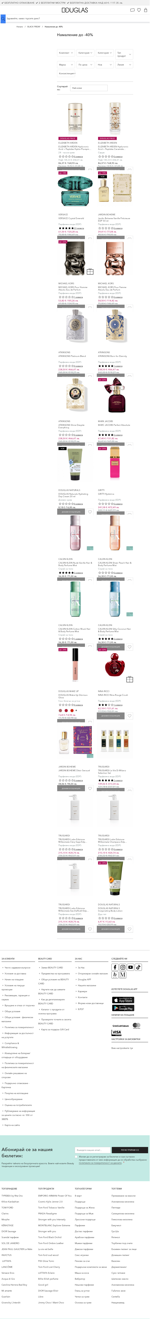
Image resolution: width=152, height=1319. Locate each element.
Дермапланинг (119, 1267)
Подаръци (80, 1201)
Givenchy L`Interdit (11, 1302)
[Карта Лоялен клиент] (132, 10)
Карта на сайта (12, 1125)
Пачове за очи (82, 1261)
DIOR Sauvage (9, 1231)
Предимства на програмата (55, 973)
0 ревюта (78, 156)
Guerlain (6, 1296)
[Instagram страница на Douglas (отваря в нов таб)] (122, 967)
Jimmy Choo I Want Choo (51, 1302)
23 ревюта (79, 228)
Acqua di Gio (8, 1278)
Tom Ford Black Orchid (49, 1237)
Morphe (6, 1219)
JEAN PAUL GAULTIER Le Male (17, 1249)
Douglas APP (84, 979)
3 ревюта (78, 573)
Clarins (5, 1213)
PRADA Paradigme (47, 1213)
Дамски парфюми (84, 1249)
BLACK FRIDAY (33, 26)
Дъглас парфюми (84, 1231)
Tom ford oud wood (48, 1255)
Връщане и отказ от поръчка (19, 1005)
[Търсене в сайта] (75, 18)
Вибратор (80, 1278)
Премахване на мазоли (123, 1195)
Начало (20, 26)
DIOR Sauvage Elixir (48, 1290)
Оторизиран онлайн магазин (93, 973)
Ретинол (115, 1237)
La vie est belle (45, 1249)
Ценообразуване (13, 1099)
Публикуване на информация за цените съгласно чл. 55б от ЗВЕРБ (18, 1115)
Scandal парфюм (10, 1237)
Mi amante (7, 1290)
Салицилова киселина (122, 1213)
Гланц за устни (82, 1290)
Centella (115, 1296)
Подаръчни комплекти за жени (91, 1267)
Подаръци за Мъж (84, 1213)
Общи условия (12, 1011)
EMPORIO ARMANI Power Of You (55, 1195)
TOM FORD (7, 1207)
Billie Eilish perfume (48, 1278)
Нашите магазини (87, 985)
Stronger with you (47, 1231)
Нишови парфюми (84, 1284)
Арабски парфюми (84, 1237)
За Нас (81, 967)
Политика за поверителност (19, 1027)
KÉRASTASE (7, 1225)
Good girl (43, 1284)
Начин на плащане (14, 979)
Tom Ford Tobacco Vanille (51, 1207)
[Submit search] (3, 19)
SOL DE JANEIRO (10, 1243)
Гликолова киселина (121, 1219)
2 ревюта (118, 435)
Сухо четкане (118, 1273)
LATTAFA (6, 1261)
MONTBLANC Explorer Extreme (54, 1225)
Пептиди (115, 1207)
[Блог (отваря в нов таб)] (114, 975)
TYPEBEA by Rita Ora (12, 1195)
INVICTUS (7, 1255)
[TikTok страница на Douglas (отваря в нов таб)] (138, 967)
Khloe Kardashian (10, 1201)
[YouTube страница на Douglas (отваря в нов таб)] (130, 967)
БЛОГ (81, 1009)
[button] (66, 52)
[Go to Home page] (75, 10)
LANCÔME (7, 1267)
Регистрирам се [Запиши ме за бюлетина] (132, 1150)
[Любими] (139, 10)
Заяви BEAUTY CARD (52, 967)
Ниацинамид (117, 1302)
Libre (40, 1296)
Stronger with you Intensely (51, 1219)
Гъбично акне (118, 1290)
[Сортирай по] (89, 88)
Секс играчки (82, 1255)
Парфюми (80, 1225)
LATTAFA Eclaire (46, 1273)
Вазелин (115, 1261)
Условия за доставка (15, 973)
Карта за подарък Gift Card (55, 1029)
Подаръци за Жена (84, 1207)
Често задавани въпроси (17, 967)
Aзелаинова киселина (122, 1201)
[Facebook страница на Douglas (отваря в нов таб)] (114, 967)
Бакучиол (116, 1225)
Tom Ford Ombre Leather (51, 1243)
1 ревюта (78, 297)
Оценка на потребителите (18, 1105)
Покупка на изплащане (16, 1093)
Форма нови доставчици (91, 1003)
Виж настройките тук (122, 1048)
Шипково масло (119, 1278)
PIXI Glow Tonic (46, 1261)
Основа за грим (83, 1302)
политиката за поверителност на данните (100, 1163)
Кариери (82, 991)
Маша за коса (82, 1273)
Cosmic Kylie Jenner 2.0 (50, 1201)
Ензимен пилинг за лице (124, 1249)
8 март (78, 1195)
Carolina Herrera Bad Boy (14, 1284)
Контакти (82, 997)
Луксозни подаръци (85, 1219)
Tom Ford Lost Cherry (49, 1267)
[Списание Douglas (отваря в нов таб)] (122, 975)
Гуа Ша (115, 1231)
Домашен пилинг (120, 1255)
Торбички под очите (122, 1243)
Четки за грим (82, 1296)
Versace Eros (8, 1273)
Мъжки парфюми (83, 1243)
